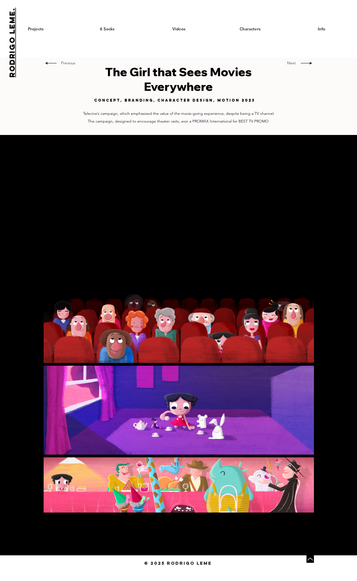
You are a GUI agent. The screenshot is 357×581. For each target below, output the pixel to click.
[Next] (290, 63)
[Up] (310, 559)
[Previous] (69, 63)
